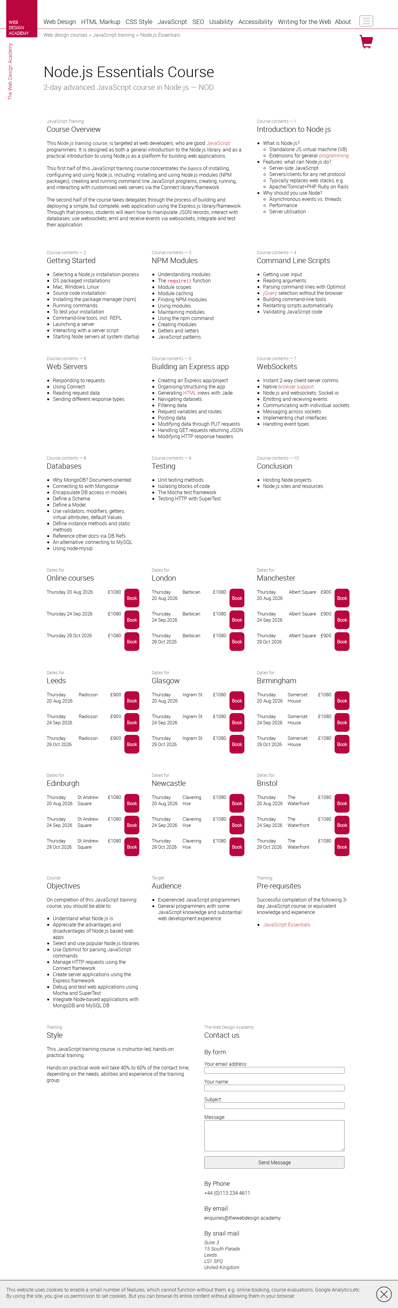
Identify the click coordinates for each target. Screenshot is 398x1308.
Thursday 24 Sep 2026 (164, 616)
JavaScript (218, 143)
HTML (189, 392)
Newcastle (169, 783)
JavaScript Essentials (286, 924)
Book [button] (132, 598)
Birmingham (276, 680)
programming (334, 155)
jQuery (270, 293)
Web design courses (65, 34)
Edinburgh (63, 783)
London (164, 578)
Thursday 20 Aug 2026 (165, 595)
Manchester (276, 578)
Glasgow (166, 680)
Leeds (56, 680)
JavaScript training (114, 34)
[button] (60, 22)
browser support (296, 386)
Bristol (267, 783)
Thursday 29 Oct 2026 (164, 638)
